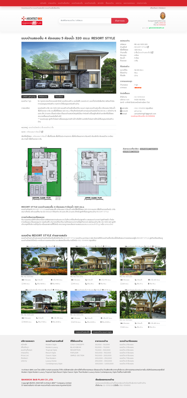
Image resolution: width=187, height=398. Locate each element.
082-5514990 (140, 108)
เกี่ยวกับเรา (154, 8)
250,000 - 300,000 (103, 361)
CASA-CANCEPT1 (77, 344)
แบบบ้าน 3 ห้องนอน (127, 347)
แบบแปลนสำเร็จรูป (94, 224)
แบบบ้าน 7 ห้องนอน (126, 358)
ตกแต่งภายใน (142, 3)
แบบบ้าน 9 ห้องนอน (127, 363)
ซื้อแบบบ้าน (110, 3)
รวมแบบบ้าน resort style (102, 332)
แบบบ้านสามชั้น (90, 3)
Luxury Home (51, 361)
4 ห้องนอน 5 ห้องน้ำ (34, 132)
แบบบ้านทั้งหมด (26, 350)
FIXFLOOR (74, 352)
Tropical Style (51, 350)
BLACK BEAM (75, 347)
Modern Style (51, 344)
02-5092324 (139, 97)
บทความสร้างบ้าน (139, 383)
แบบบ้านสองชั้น (77, 3)
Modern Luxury (52, 347)
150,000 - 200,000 (103, 355)
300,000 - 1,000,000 (104, 363)
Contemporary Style (54, 363)
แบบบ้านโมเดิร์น (126, 383)
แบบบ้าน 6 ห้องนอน (127, 355)
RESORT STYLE (140, 47)
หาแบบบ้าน (52, 3)
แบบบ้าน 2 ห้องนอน (126, 344)
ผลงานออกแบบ (129, 3)
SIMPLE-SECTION (77, 355)
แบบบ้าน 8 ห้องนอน (127, 361)
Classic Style (51, 355)
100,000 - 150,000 (103, 352)
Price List (25, 355)
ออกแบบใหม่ (108, 224)
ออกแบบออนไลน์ (101, 383)
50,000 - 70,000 (102, 347)
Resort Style (51, 352)
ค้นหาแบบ (120, 21)
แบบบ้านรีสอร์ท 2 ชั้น (36, 127)
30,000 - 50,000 (102, 344)
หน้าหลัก (43, 3)
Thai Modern (51, 358)
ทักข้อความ (43, 96)
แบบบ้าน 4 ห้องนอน (126, 350)
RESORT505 (75, 350)
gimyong (137, 111)
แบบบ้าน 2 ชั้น (49, 127)
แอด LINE (153, 28)
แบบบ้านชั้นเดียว (64, 3)
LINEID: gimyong (29, 96)
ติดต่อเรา (162, 8)
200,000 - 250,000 (103, 358)
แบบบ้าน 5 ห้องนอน (127, 352)
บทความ (119, 3)
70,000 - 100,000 (102, 350)
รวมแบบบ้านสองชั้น (82, 332)
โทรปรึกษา (59, 96)
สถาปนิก (101, 3)
